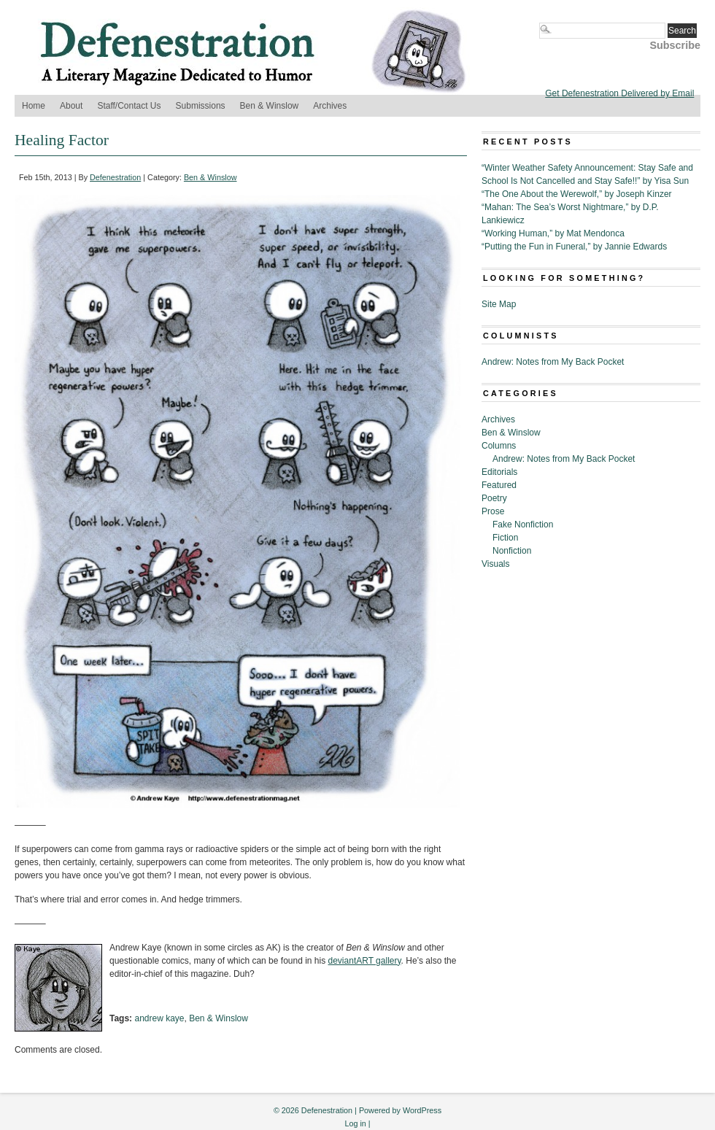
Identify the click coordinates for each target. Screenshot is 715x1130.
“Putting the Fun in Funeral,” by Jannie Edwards (574, 246)
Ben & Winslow (269, 106)
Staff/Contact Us (129, 106)
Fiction (505, 538)
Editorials (499, 472)
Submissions (200, 106)
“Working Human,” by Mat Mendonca (553, 233)
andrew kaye (159, 1018)
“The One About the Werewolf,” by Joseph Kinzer (577, 194)
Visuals (495, 564)
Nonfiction (511, 551)
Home (33, 106)
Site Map (499, 304)
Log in (355, 1123)
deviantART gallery (364, 961)
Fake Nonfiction (522, 524)
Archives (330, 106)
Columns (499, 446)
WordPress (422, 1110)
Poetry (494, 498)
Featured (499, 485)
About (71, 106)
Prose (493, 511)
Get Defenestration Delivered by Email (619, 93)
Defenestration (115, 177)
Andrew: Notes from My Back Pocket (553, 362)
